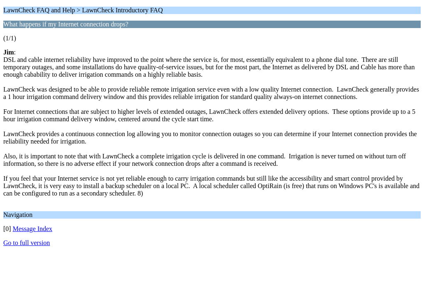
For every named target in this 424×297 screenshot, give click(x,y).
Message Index (32, 228)
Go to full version (26, 242)
